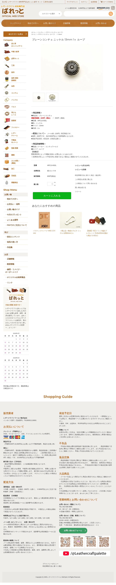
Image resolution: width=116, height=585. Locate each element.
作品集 (9, 247)
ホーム (33, 32)
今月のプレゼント (14, 215)
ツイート (78, 191)
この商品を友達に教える (83, 179)
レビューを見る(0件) (82, 165)
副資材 (13, 120)
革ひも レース (13, 114)
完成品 (13, 176)
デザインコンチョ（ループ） (55, 32)
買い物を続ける (80, 187)
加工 (12, 169)
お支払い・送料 (13, 204)
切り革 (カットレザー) (16, 45)
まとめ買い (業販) (15, 162)
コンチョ (41, 32)
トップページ (15, 23)
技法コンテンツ (13, 237)
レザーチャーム (14, 134)
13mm (60, 34)
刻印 (12, 72)
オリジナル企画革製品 (16, 277)
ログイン (84, 2)
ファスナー (15, 127)
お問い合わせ (101, 23)
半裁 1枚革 (15, 52)
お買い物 (8, 194)
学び (6, 232)
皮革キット (15, 58)
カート (105, 2)
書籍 (12, 155)
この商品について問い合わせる (86, 183)
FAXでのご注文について (17, 225)
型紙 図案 (14, 148)
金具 (12, 86)
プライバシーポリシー (50, 564)
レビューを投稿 (80, 169)
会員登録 (94, 2)
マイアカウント (72, 2)
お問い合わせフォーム (73, 530)
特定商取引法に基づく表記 (52, 566)
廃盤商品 (14, 182)
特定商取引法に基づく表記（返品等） (88, 175)
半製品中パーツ (14, 141)
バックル (14, 100)
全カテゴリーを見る (16, 34)
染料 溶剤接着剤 (14, 79)
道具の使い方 (12, 242)
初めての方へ (33, 23)
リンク (9, 283)
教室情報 (84, 23)
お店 (6, 254)
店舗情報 (66, 23)
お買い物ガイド (49, 23)
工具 (12, 65)
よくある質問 (12, 220)
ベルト (13, 107)
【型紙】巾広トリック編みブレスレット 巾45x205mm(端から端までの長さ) (97, 233)
